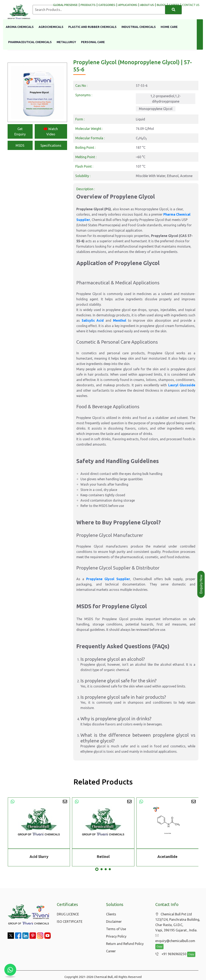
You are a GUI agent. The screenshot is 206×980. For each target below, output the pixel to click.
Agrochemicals (51, 27)
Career (111, 951)
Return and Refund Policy (125, 944)
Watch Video (51, 131)
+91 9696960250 (169, 949)
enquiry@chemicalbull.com (177, 936)
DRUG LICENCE (68, 914)
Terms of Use (116, 929)
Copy (159, 941)
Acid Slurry (39, 856)
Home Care (169, 27)
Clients (111, 914)
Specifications (50, 145)
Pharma (169, 214)
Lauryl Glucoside (181, 385)
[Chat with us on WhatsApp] (10, 970)
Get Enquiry (20, 131)
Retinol (103, 856)
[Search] (173, 9)
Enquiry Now (201, 584)
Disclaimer (114, 921)
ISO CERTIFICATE (69, 921)
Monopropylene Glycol (155, 109)
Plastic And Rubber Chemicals (92, 27)
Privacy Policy (116, 936)
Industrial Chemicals (138, 27)
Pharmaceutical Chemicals (30, 42)
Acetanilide (167, 856)
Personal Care (93, 42)
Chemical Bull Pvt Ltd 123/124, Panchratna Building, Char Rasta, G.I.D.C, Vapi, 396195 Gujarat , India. (177, 922)
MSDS (20, 145)
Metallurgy (66, 42)
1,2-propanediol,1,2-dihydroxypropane (165, 98)
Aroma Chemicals (20, 27)
